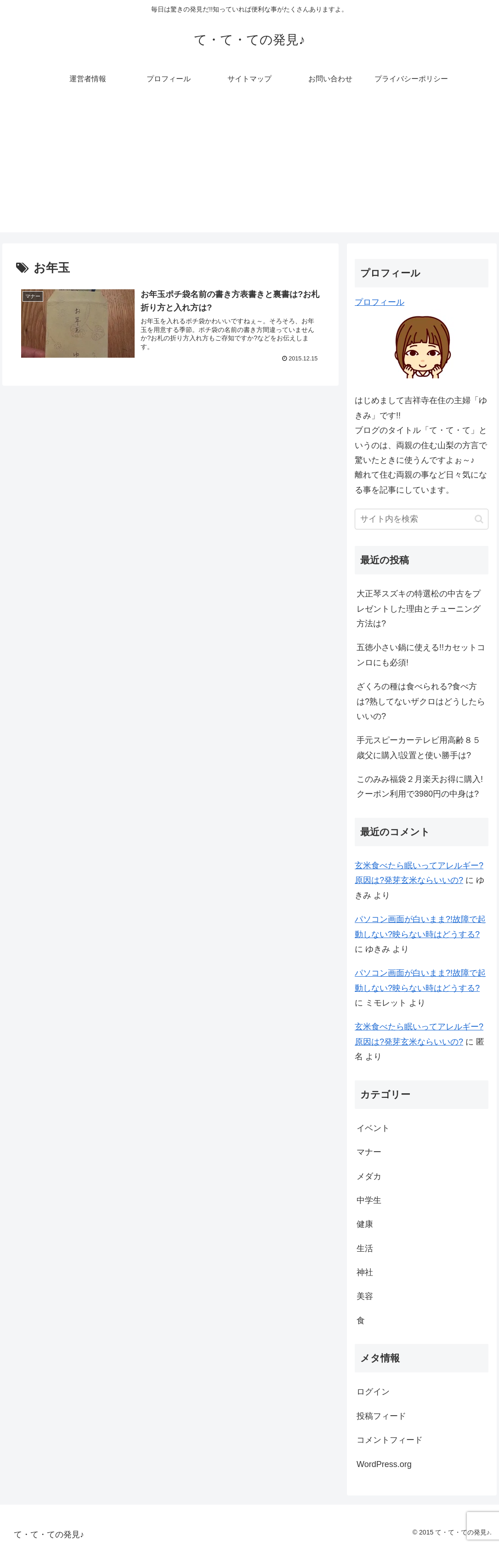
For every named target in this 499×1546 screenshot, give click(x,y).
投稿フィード (381, 1416)
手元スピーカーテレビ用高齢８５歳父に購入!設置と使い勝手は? (419, 747)
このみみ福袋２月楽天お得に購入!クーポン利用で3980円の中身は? (420, 786)
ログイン (373, 1391)
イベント (373, 1128)
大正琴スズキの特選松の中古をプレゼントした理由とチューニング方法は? (419, 608)
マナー (369, 1152)
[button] (479, 519)
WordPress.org (384, 1464)
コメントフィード (390, 1440)
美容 (365, 1296)
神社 (365, 1272)
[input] (421, 519)
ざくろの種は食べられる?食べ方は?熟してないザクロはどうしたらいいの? (421, 701)
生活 (365, 1248)
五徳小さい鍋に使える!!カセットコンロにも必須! (421, 655)
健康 (365, 1224)
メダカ (369, 1176)
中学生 (369, 1200)
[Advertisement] (249, 168)
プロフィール (379, 302)
